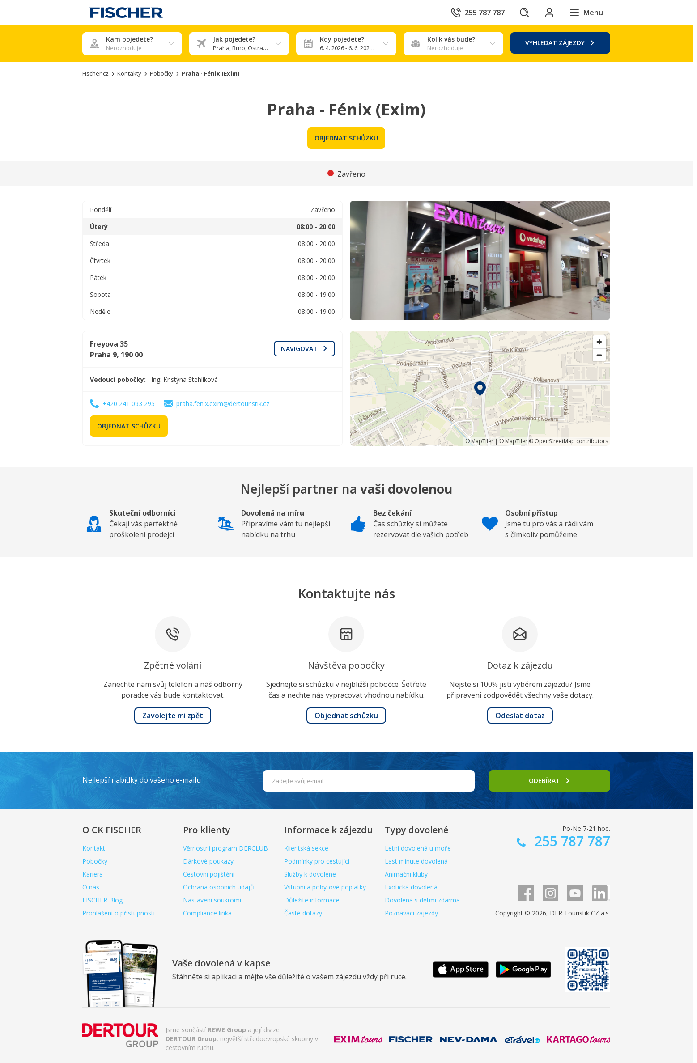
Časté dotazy (303, 913)
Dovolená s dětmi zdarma (422, 900)
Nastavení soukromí (212, 900)
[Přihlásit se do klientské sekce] (549, 12)
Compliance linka (207, 913)
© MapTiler (479, 441)
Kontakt (93, 848)
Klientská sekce (306, 848)
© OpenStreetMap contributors (568, 441)
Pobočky (94, 861)
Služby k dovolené (310, 874)
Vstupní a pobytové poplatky (325, 887)
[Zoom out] (599, 354)
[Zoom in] (599, 341)
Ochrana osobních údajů (218, 887)
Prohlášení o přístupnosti (118, 913)
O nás (90, 887)
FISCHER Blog (102, 900)
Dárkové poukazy (208, 861)
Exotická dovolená (411, 887)
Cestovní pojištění (208, 874)
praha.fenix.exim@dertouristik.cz (222, 403)
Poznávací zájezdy (411, 913)
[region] (480, 388)
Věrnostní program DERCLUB (225, 848)
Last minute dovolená (416, 861)
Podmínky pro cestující (316, 861)
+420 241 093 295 (128, 403)
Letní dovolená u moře (418, 848)
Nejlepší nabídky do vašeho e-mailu (141, 780)
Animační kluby (406, 874)
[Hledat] (524, 12)
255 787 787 (570, 841)
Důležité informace (312, 900)
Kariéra (92, 874)
